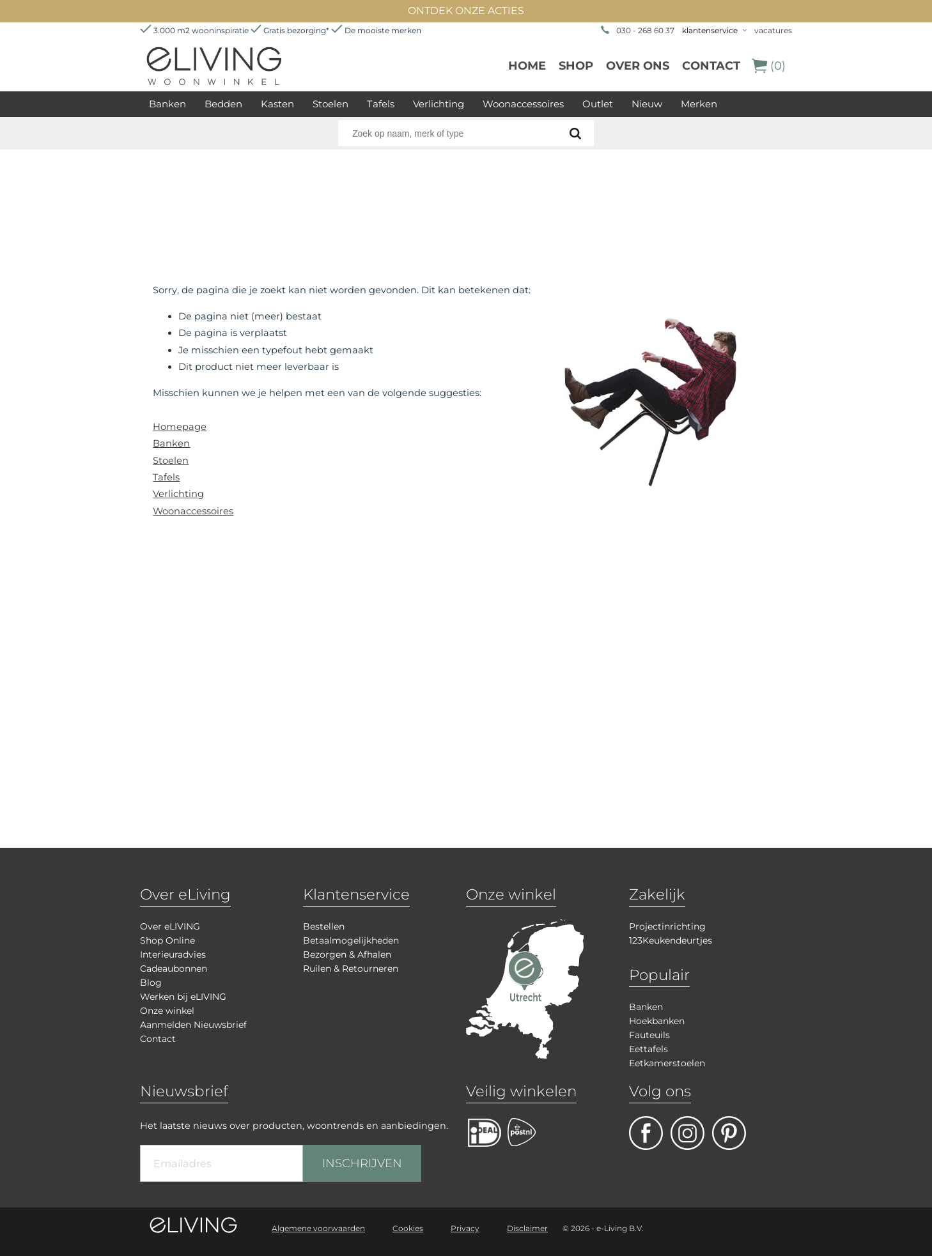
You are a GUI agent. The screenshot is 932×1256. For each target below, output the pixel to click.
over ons (637, 66)
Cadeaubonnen (173, 968)
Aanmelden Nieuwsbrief (193, 1024)
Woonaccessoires (523, 104)
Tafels (380, 104)
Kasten (277, 104)
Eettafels (648, 1049)
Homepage (179, 427)
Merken (699, 104)
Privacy (465, 1228)
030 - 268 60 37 (645, 30)
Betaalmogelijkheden (351, 940)
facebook (646, 1133)
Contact (711, 66)
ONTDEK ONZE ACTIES (466, 10)
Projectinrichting (667, 926)
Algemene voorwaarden (318, 1228)
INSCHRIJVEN (362, 1163)
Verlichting (438, 104)
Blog (151, 982)
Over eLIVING (170, 926)
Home (527, 66)
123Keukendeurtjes (670, 940)
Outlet (597, 104)
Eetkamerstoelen (667, 1063)
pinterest (729, 1133)
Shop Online (167, 940)
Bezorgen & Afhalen (347, 954)
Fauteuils (649, 1035)
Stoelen (330, 104)
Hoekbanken (657, 1021)
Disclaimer (527, 1228)
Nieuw (647, 104)
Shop (576, 66)
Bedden (223, 104)
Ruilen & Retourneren (350, 968)
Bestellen (324, 926)
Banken (167, 104)
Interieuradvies (173, 954)
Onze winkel (167, 1010)
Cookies (407, 1228)
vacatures (773, 30)
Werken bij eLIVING (183, 996)
